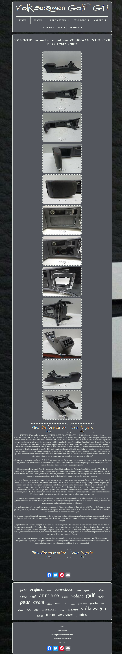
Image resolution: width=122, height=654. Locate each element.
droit (101, 590)
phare (65, 596)
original (37, 589)
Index (62, 626)
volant (77, 595)
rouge (40, 615)
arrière (49, 596)
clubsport (49, 609)
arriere (73, 609)
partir (23, 590)
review (62, 610)
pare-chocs (64, 589)
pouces (94, 591)
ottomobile (65, 615)
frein (29, 610)
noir (101, 596)
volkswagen (93, 608)
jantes (81, 614)
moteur (58, 603)
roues (73, 604)
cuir (102, 604)
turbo (50, 614)
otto (36, 609)
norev (78, 590)
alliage (49, 604)
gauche (94, 603)
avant (38, 602)
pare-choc (82, 603)
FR (64, 643)
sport (86, 590)
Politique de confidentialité (62, 635)
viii (66, 603)
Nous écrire (62, 631)
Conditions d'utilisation (62, 639)
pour (25, 602)
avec (49, 590)
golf (90, 595)
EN (60, 643)
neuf (33, 596)
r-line (23, 596)
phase (21, 610)
